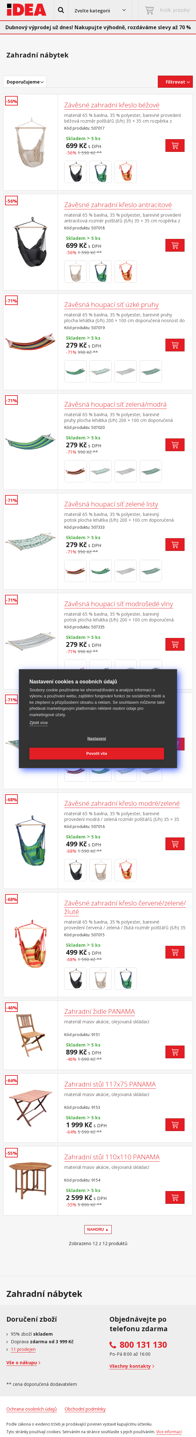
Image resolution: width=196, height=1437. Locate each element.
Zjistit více (38, 722)
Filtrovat (175, 82)
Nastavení (97, 738)
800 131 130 (143, 1344)
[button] (61, 10)
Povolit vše (96, 753)
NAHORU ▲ (98, 1229)
